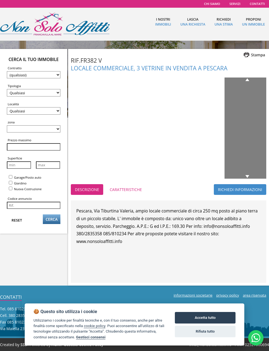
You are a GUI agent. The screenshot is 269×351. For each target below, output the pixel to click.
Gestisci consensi (90, 337)
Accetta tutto (205, 318)
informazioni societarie (192, 295)
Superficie (15, 158)
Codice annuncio (20, 199)
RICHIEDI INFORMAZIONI (240, 189)
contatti (257, 4)
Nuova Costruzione (25, 189)
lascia (192, 22)
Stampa (258, 54)
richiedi (223, 22)
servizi (234, 4)
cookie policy (94, 326)
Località (13, 104)
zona (11, 122)
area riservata (254, 295)
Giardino (18, 183)
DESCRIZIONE (87, 189)
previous (248, 79)
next (246, 176)
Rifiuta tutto (205, 331)
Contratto (15, 68)
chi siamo (212, 4)
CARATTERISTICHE (126, 189)
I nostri (163, 22)
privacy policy (227, 295)
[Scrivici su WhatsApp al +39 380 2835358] (256, 338)
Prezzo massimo (19, 140)
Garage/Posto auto (25, 177)
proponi (253, 22)
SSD (23, 344)
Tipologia (14, 86)
